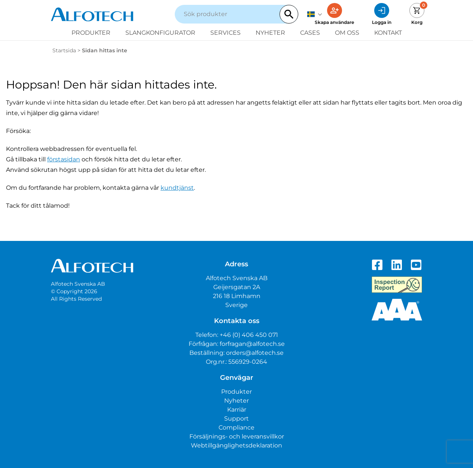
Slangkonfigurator (160, 32)
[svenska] (314, 14)
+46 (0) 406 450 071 (249, 334)
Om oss (347, 32)
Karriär (236, 409)
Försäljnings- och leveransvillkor (236, 436)
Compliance (236, 427)
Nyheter (270, 32)
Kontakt (388, 32)
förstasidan (63, 159)
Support (236, 418)
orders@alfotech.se (255, 352)
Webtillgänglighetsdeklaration (236, 445)
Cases (310, 32)
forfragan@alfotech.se (252, 343)
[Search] (289, 14)
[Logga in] (381, 14)
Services (225, 32)
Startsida (64, 50)
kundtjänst (177, 187)
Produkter (90, 32)
